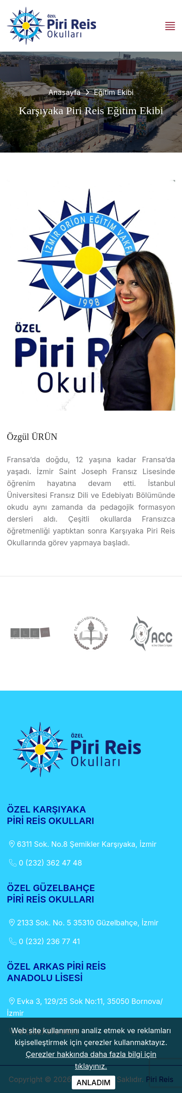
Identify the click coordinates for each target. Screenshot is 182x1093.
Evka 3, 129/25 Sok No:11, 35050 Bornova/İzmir (85, 1006)
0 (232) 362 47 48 (44, 862)
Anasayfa (64, 92)
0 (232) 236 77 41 (43, 941)
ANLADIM (93, 1082)
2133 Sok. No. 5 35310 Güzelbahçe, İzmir (83, 923)
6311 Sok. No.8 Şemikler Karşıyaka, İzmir (81, 844)
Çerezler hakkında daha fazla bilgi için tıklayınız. (91, 1060)
